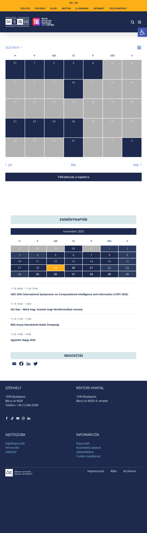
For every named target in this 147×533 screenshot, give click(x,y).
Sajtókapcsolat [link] (15, 443)
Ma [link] (73, 165)
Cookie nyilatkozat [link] (88, 456)
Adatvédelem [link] (85, 452)
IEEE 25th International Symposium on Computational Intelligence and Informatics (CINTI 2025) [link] (69, 294)
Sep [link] (136, 165)
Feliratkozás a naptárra (73, 177)
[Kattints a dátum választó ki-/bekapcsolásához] (14, 47)
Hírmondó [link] (12, 448)
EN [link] (76, 2)
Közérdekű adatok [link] (88, 448)
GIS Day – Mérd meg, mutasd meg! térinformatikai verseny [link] (47, 309)
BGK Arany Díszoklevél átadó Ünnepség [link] (35, 324)
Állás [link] (114, 471)
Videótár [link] (11, 452)
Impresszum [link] (95, 471)
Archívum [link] (129, 471)
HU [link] (71, 2)
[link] (142, 32)
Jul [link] (10, 165)
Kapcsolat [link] (82, 443)
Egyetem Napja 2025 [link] (23, 340)
